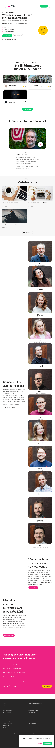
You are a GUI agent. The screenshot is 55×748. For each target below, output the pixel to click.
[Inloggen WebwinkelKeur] (49, 6)
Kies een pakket (7, 35)
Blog (14, 733)
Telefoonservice (31, 712)
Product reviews (6, 725)
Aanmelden (43, 6)
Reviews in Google (6, 721)
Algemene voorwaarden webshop (35, 703)
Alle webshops (27, 109)
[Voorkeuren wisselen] (39, 743)
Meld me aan (47, 686)
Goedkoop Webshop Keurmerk (34, 708)
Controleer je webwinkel (33, 710)
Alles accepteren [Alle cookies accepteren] (47, 743)
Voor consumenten (7, 712)
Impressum (43, 733)
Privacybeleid (29, 739)
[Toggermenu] (5, 6)
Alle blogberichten (27, 232)
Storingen (33, 733)
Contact (22, 733)
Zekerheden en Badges (7, 710)
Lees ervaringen (18, 35)
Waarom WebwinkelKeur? (8, 708)
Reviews (4, 718)
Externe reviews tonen (7, 723)
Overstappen (5, 727)
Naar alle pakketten (9, 635)
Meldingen (5, 705)
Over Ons (5, 733)
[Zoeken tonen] (38, 6)
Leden (4, 703)
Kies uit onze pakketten (10, 407)
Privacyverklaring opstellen (33, 705)
